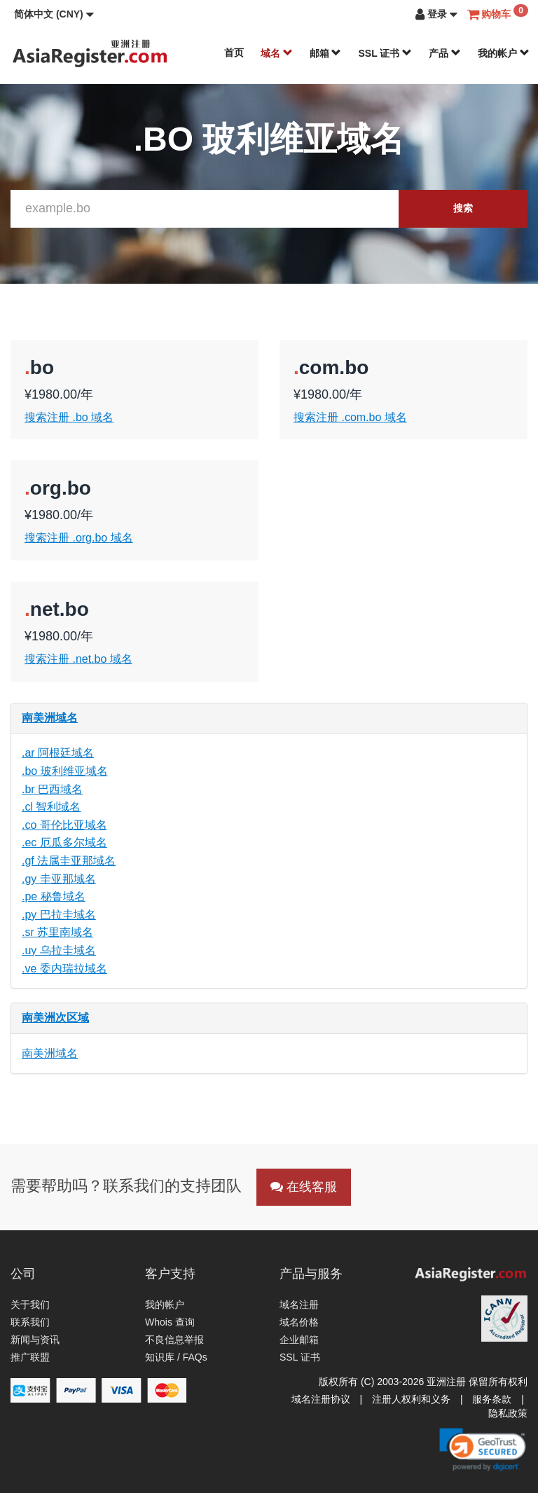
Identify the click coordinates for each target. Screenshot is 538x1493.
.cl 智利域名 (51, 807)
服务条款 (491, 1399)
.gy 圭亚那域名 (59, 879)
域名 (277, 53)
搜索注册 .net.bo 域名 (78, 659)
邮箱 (326, 53)
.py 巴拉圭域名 (59, 915)
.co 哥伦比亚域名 (64, 825)
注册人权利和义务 (411, 1399)
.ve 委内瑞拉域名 (64, 969)
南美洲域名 (50, 718)
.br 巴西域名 (52, 789)
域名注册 (299, 1304)
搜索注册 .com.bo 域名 (350, 417)
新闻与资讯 (35, 1339)
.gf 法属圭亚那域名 (69, 861)
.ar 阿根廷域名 (58, 753)
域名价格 (299, 1322)
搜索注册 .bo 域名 (69, 417)
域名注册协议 (320, 1399)
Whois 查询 (170, 1322)
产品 (445, 53)
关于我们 (30, 1304)
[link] (482, 1449)
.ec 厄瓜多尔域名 (64, 842)
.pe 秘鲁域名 (53, 896)
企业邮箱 (299, 1339)
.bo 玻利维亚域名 (65, 771)
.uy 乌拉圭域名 (59, 950)
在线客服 (303, 1187)
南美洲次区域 (55, 1018)
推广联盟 (30, 1357)
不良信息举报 (174, 1339)
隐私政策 (507, 1413)
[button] (54, 14)
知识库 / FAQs (176, 1357)
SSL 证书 (385, 53)
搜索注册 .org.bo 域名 (79, 538)
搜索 (463, 208)
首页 (234, 52)
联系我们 (30, 1322)
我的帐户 (504, 53)
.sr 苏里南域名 (57, 932)
